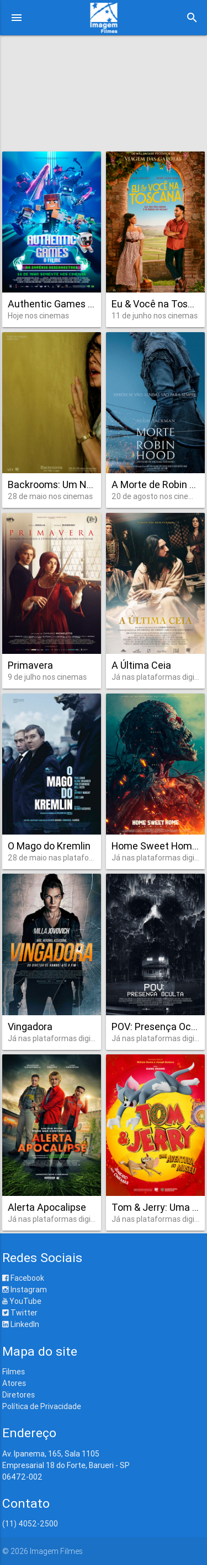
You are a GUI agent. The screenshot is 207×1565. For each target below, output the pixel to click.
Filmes (13, 1372)
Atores (14, 1383)
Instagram (24, 1290)
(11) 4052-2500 (30, 1524)
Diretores (18, 1395)
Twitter (20, 1313)
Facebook (23, 1278)
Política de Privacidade (41, 1406)
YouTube (21, 1301)
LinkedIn (20, 1324)
